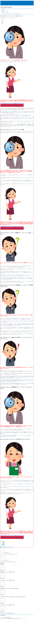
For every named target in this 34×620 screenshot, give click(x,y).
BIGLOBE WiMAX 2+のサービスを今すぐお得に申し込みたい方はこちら (12, 103)
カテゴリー (2, 617)
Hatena (3, 543)
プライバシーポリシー (3, 618)
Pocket (3, 544)
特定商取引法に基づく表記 (6, 4)
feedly (3, 545)
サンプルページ (4, 1)
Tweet (3, 541)
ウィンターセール (6, 7)
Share (3, 542)
